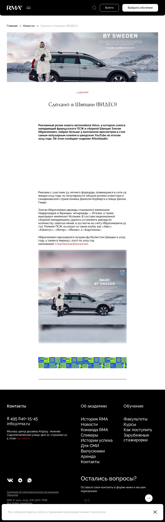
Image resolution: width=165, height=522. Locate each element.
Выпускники (93, 451)
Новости (29, 26)
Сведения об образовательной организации (33, 492)
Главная (12, 26)
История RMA (94, 419)
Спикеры (89, 435)
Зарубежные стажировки (136, 438)
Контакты (90, 461)
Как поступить (138, 429)
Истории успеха (97, 440)
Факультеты (136, 419)
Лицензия (12, 495)
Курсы (130, 424)
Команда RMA (94, 429)
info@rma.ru (18, 423)
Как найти (23, 438)
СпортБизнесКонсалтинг (71, 244)
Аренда (88, 456)
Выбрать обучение (140, 7)
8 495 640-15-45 (22, 418)
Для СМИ (90, 445)
